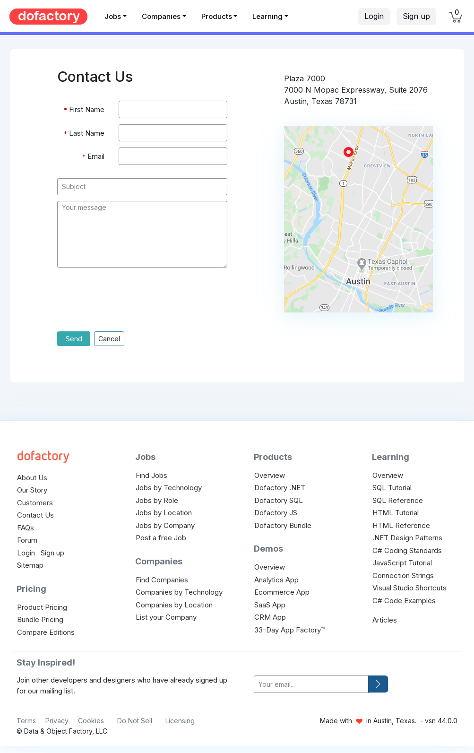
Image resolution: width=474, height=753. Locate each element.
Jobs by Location (164, 512)
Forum (27, 540)
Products (216, 16)
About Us (32, 477)
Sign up (416, 16)
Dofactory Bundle (282, 525)
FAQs (25, 527)
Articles (384, 619)
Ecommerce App (282, 592)
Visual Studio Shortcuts (409, 587)
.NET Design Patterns (407, 537)
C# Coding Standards (407, 550)
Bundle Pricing (40, 619)
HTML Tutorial (395, 512)
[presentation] (129, 302)
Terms (26, 721)
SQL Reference (397, 500)
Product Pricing (42, 607)
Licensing (180, 721)
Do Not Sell (134, 721)
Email (93, 157)
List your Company (166, 617)
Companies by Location (174, 604)
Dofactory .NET (279, 487)
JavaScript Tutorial (402, 562)
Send (74, 339)
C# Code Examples (404, 600)
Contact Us (35, 515)
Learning (267, 16)
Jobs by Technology (169, 487)
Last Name (84, 133)
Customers (35, 502)
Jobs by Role (157, 500)
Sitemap (30, 565)
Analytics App (276, 579)
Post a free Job (161, 537)
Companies (161, 16)
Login (374, 16)
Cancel (109, 339)
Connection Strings (403, 575)
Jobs (112, 16)
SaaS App (269, 604)
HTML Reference (401, 525)
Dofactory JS (275, 512)
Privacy (57, 721)
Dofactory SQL (278, 500)
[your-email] (311, 684)
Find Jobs (151, 475)
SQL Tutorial (392, 487)
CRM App (270, 617)
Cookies (91, 721)
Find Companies (162, 579)
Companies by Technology (179, 592)
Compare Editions (46, 632)
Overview (269, 475)
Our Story (32, 489)
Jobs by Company (165, 525)
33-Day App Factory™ (289, 629)
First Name (84, 110)
